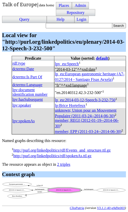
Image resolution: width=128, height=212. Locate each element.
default (102, 58)
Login (81, 19)
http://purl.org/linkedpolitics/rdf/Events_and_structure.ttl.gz (61, 150)
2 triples (63, 164)
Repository (75, 12)
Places (64, 5)
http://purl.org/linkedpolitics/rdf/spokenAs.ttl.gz (52, 156)
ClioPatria (77, 208)
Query (24, 19)
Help (61, 19)
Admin (80, 5)
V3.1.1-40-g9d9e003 (111, 208)
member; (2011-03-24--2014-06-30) (88, 132)
